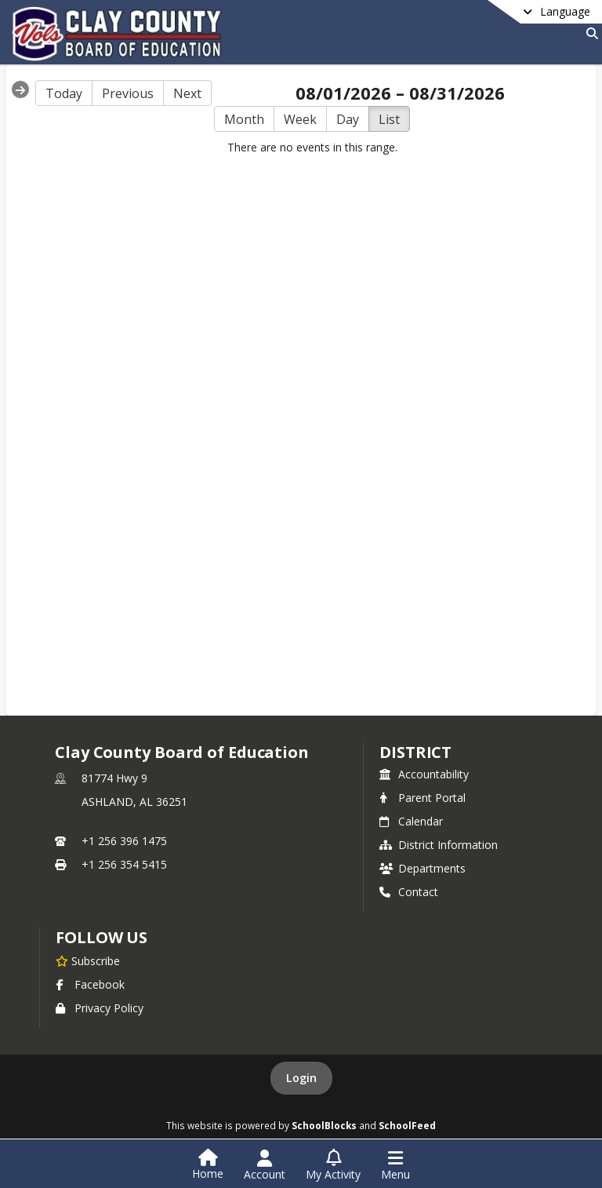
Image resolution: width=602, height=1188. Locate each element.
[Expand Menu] (20, 89)
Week (300, 119)
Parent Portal (422, 797)
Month (244, 119)
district (415, 752)
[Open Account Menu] (264, 1165)
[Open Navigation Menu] (395, 1165)
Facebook (90, 984)
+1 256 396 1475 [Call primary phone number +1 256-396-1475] (124, 840)
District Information (438, 844)
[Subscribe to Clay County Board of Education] (88, 960)
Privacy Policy (99, 1007)
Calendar (411, 821)
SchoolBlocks (324, 1125)
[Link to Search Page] (589, 33)
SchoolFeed (407, 1125)
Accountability (424, 774)
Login (301, 1077)
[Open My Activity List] (333, 1165)
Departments (422, 868)
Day (347, 119)
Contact (408, 891)
